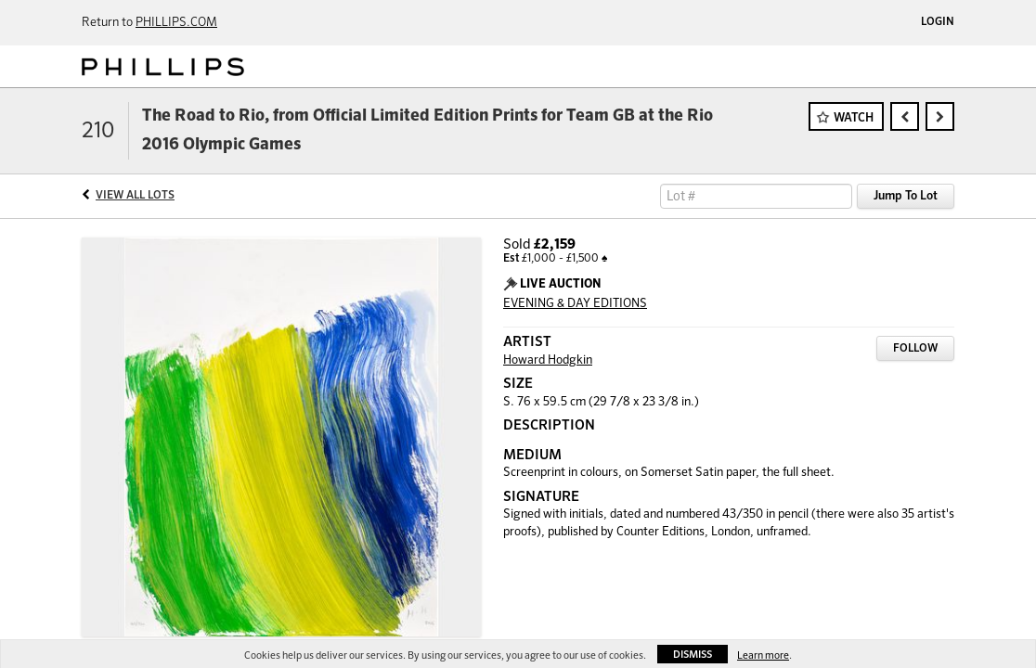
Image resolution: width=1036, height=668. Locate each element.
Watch (854, 118)
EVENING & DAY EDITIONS (575, 304)
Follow (915, 348)
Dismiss (692, 654)
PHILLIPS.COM (176, 23)
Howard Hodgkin (547, 360)
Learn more (763, 655)
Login (937, 22)
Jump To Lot (906, 196)
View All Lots (135, 195)
